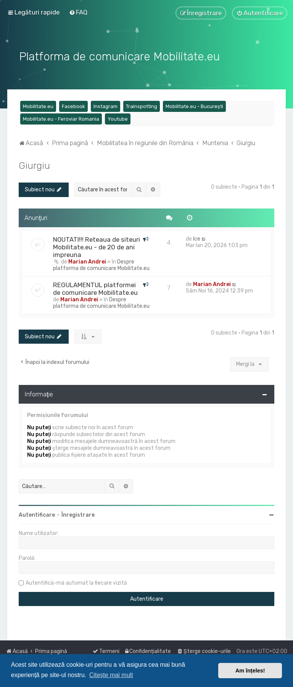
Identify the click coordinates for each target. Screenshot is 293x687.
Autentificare (37, 514)
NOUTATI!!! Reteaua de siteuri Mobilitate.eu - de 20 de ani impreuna (96, 245)
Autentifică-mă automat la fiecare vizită (76, 582)
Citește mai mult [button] (111, 675)
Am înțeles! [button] (250, 671)
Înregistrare (78, 514)
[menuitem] (78, 12)
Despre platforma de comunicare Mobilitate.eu (101, 263)
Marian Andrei (87, 260)
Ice (196, 237)
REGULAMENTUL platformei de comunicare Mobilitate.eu (95, 287)
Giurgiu (34, 164)
